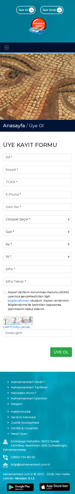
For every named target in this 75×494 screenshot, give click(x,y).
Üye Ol (36, 125)
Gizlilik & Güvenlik (24, 428)
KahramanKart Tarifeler (29, 387)
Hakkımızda (20, 411)
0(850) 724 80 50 (23, 457)
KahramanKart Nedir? (28, 382)
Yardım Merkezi (23, 417)
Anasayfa (14, 125)
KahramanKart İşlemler (29, 398)
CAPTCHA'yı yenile (16, 327)
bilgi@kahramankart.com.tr (30, 464)
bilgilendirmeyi (18, 300)
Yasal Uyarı (19, 433)
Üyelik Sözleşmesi (25, 422)
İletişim (16, 404)
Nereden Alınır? (23, 393)
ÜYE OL (61, 352)
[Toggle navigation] (6, 47)
